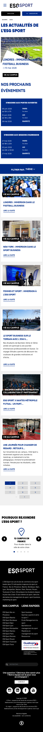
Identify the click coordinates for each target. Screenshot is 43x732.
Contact (21, 682)
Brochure (10, 13)
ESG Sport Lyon (8, 626)
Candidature (33, 13)
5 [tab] (28, 551)
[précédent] (4, 538)
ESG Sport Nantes (9, 631)
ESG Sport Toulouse (10, 642)
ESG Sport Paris (8, 634)
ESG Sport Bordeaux (10, 620)
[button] (21, 723)
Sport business (27, 612)
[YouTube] (33, 690)
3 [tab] (21, 551)
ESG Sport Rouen (9, 639)
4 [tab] (24, 551)
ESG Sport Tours (8, 644)
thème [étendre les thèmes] (29, 169)
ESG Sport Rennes (9, 636)
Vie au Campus (10, 75)
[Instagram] (10, 690)
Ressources (26, 636)
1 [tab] (14, 551)
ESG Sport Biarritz (9, 618)
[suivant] (38, 538)
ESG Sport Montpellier (10, 628)
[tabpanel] (21, 539)
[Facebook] (25, 690)
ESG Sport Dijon (8, 623)
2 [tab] (17, 551)
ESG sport (4, 19)
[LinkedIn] (17, 690)
